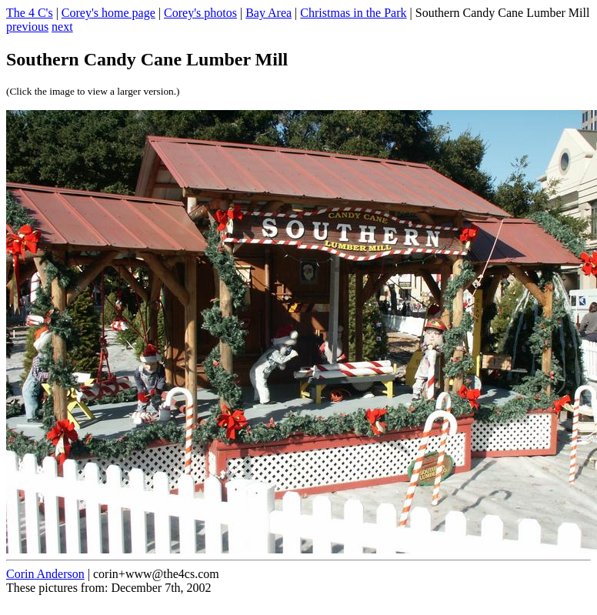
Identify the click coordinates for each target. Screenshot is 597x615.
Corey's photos (200, 12)
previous (27, 26)
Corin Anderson (45, 573)
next (62, 26)
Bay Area (268, 12)
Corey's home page (108, 12)
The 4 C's (29, 12)
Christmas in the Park (353, 12)
